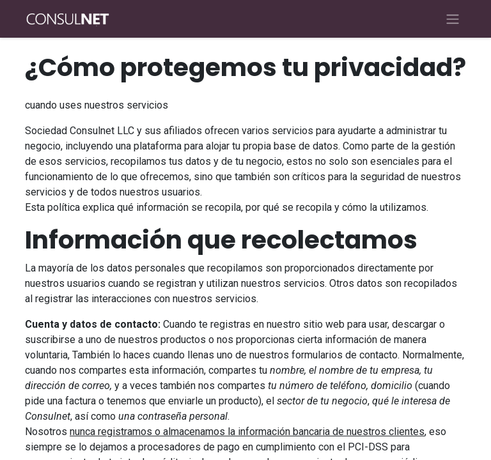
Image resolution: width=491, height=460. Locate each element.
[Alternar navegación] (452, 19)
